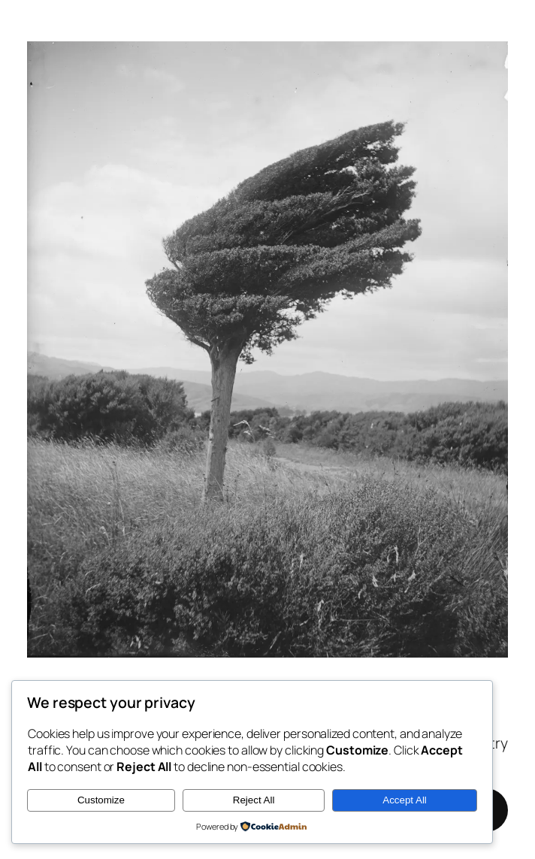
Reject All (254, 800)
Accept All (404, 800)
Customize (101, 800)
